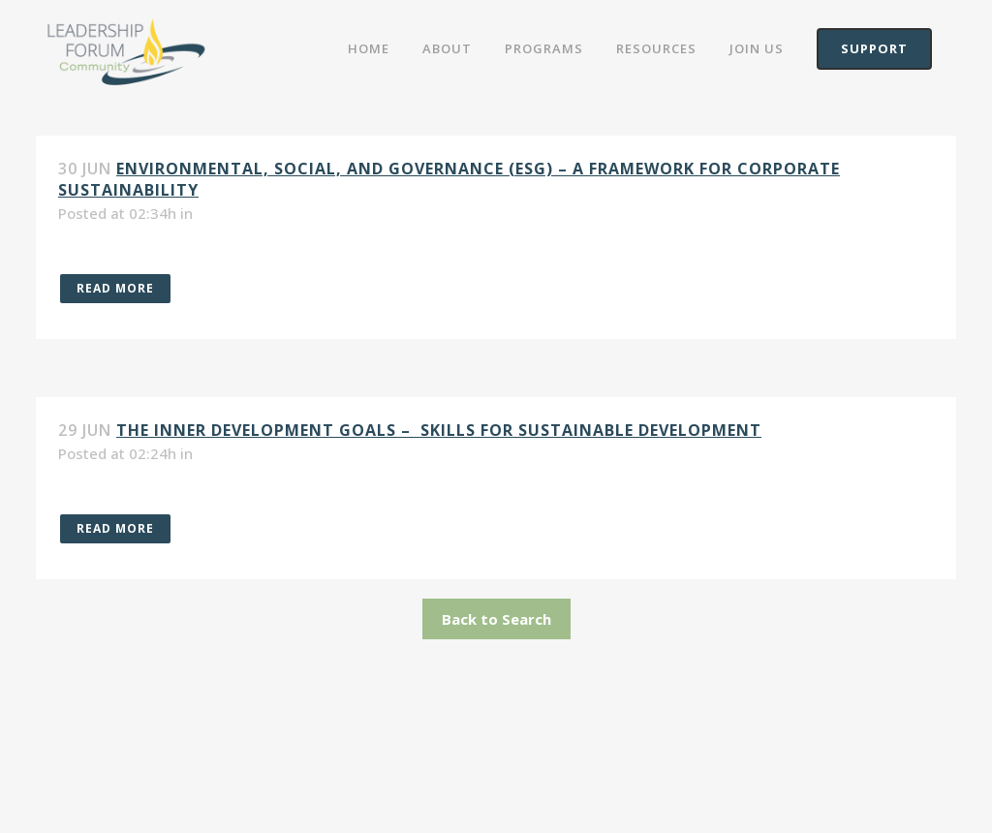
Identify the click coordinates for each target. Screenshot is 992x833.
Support (874, 48)
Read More (115, 288)
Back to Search (496, 619)
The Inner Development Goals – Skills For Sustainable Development (438, 430)
